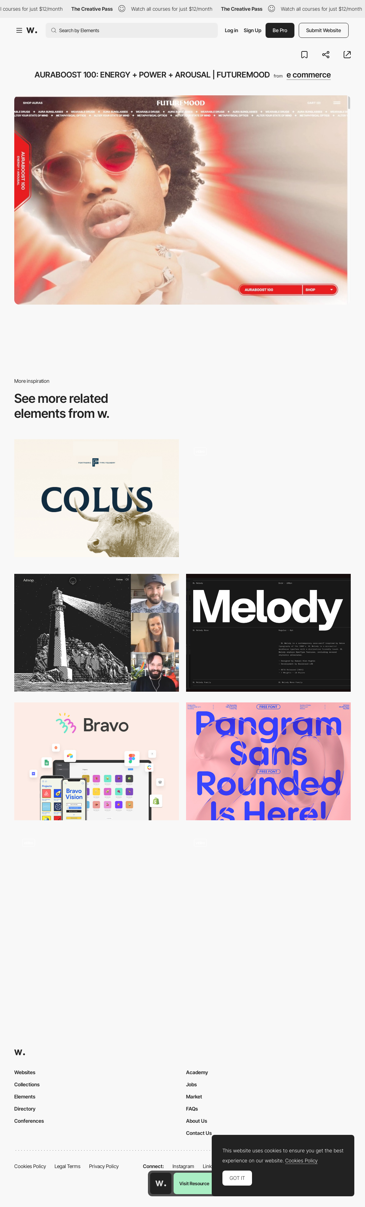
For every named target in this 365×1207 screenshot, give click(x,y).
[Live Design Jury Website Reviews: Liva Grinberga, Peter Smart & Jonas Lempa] (96, 633)
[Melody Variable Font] (268, 633)
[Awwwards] (31, 30)
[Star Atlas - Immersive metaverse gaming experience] (96, 890)
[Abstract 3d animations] (268, 893)
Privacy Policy (104, 1166)
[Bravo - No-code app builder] (96, 761)
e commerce (309, 75)
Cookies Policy (30, 1166)
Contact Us (199, 1133)
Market (194, 1096)
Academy (197, 1072)
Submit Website (323, 30)
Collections (27, 1084)
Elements (24, 1096)
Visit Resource (194, 1183)
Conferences (29, 1121)
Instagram (183, 1166)
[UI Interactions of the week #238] (268, 501)
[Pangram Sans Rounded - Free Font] (268, 761)
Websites (24, 1072)
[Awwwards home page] (160, 1183)
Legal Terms (68, 1166)
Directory (25, 1109)
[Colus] (96, 498)
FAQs (192, 1109)
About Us (196, 1121)
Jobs (191, 1084)
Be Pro (280, 30)
